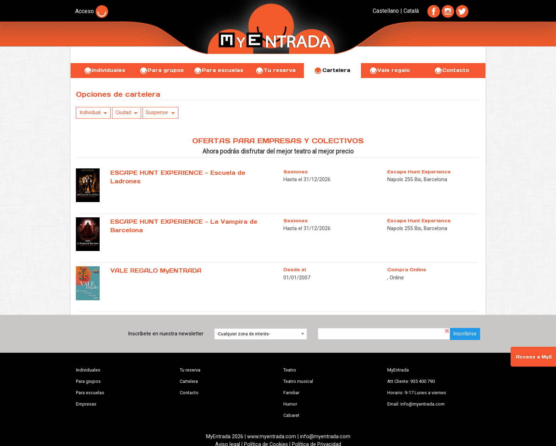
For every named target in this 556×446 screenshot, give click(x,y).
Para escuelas (218, 70)
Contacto (451, 70)
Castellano (386, 10)
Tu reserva (275, 70)
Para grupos (161, 70)
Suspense (157, 113)
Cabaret (291, 415)
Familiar (291, 392)
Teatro (289, 370)
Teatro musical (298, 381)
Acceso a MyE (534, 357)
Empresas (86, 404)
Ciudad (123, 113)
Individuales (104, 70)
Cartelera (332, 70)
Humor (290, 404)
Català (411, 10)
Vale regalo (389, 70)
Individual (90, 113)
